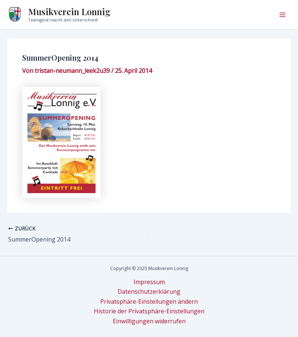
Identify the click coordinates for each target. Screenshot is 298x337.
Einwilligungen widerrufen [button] (149, 321)
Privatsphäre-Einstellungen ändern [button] (149, 301)
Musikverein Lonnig (69, 11)
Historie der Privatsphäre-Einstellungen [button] (149, 311)
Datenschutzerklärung (149, 291)
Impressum (149, 282)
